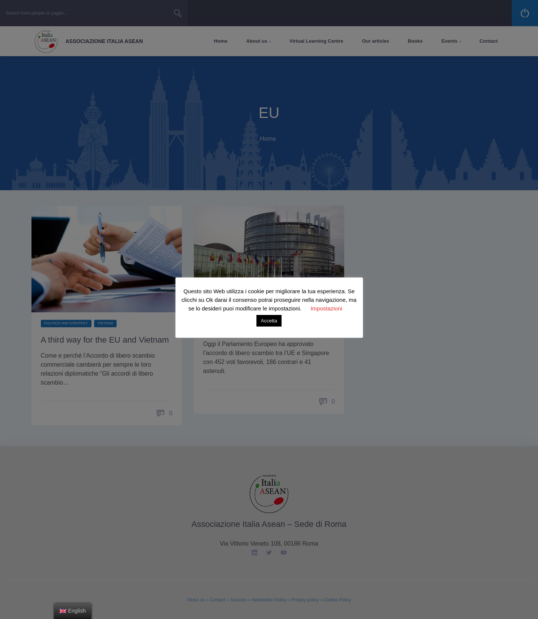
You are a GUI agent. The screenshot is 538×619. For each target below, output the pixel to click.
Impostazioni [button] (326, 308)
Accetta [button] (269, 321)
